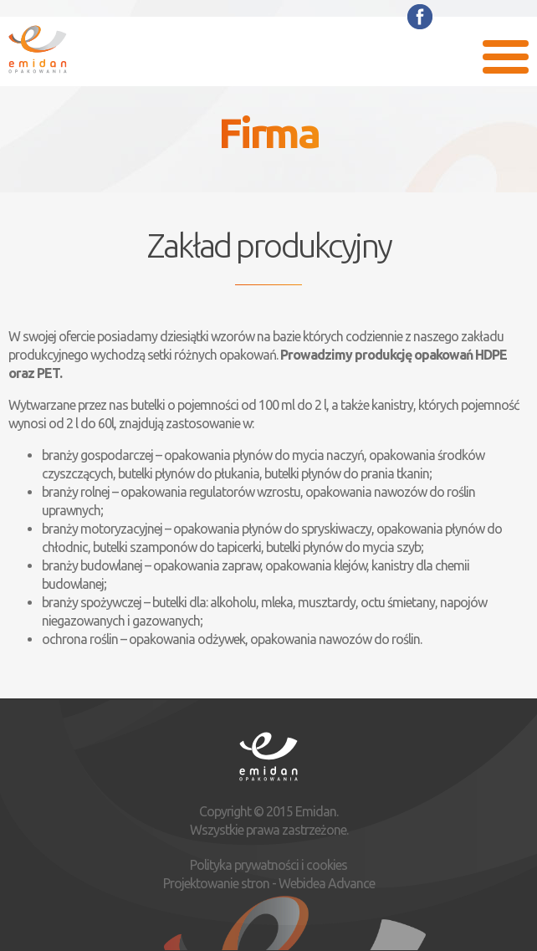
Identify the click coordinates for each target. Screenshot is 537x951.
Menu (506, 57)
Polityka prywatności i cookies (268, 864)
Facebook (419, 16)
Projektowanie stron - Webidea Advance (269, 883)
